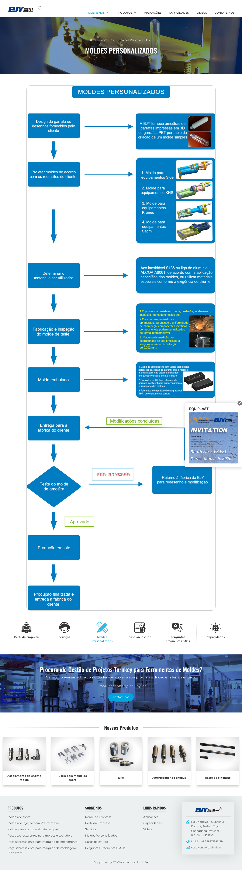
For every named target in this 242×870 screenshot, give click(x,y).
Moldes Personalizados (101, 835)
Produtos (15, 808)
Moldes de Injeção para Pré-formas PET (35, 823)
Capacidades (179, 12)
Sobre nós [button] (96, 12)
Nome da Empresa (98, 817)
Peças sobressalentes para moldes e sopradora (40, 835)
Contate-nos (224, 12)
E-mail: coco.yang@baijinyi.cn (121, 686)
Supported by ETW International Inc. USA (121, 862)
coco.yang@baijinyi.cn (206, 847)
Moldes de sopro (19, 817)
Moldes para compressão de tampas (33, 829)
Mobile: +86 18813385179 (207, 841)
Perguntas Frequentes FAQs (105, 848)
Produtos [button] (124, 12)
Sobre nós (106, 40)
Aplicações (152, 12)
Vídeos (201, 12)
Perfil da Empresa (97, 823)
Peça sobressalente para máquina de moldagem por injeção (42, 850)
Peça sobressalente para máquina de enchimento (43, 842)
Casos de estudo (96, 842)
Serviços (90, 829)
